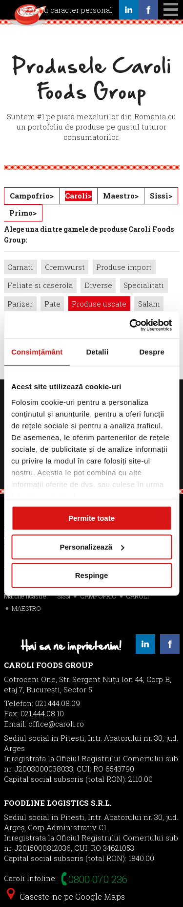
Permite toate (91, 518)
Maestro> (121, 195)
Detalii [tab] (97, 352)
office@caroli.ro (56, 724)
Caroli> (78, 195)
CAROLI (137, 596)
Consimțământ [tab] (36, 352)
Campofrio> (32, 195)
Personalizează (92, 547)
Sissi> (161, 195)
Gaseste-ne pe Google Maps (66, 896)
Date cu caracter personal (66, 10)
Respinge (91, 575)
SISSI (63, 596)
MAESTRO (26, 608)
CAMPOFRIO (98, 596)
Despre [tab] (151, 352)
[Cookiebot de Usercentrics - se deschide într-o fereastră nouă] (130, 325)
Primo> (23, 213)
